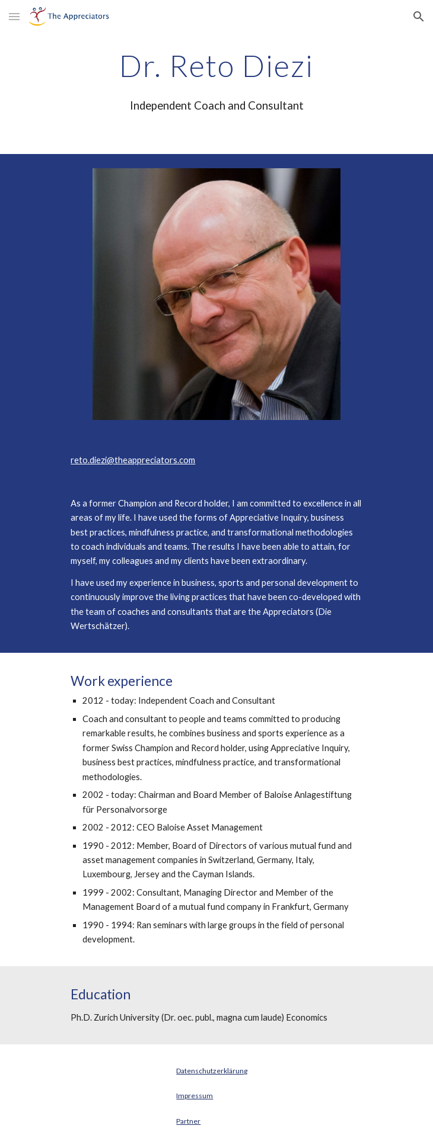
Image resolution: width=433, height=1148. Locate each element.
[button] (14, 16)
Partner (188, 1121)
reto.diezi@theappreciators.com (133, 460)
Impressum (194, 1095)
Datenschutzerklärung (211, 1070)
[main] (216, 66)
